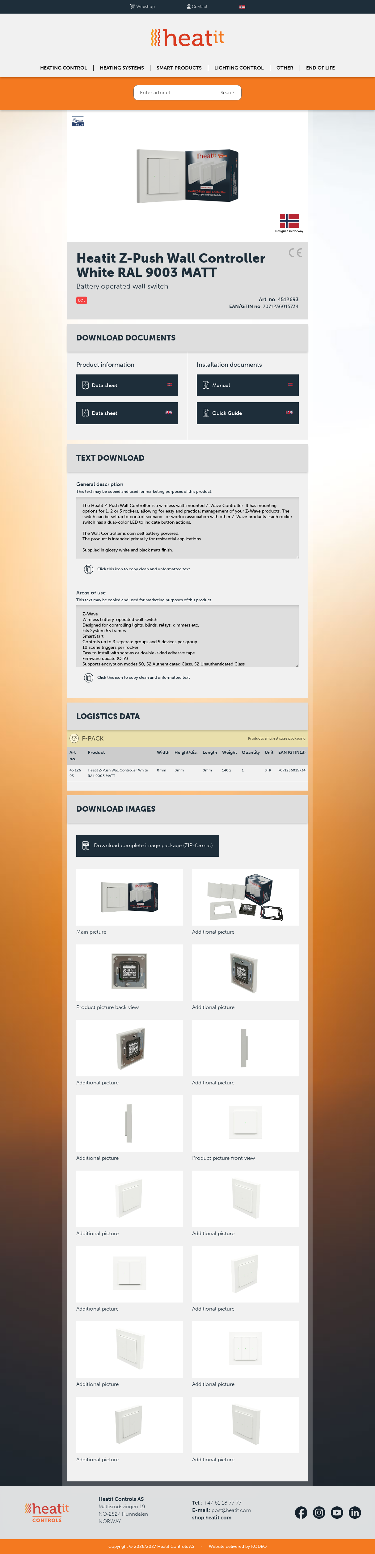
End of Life (320, 68)
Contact (197, 6)
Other (284, 68)
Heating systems (122, 68)
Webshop (142, 6)
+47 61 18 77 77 (223, 1503)
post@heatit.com (231, 1510)
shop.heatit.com (212, 1517)
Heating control (63, 68)
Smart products (179, 68)
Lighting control (239, 68)
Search (228, 92)
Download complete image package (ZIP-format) (147, 846)
